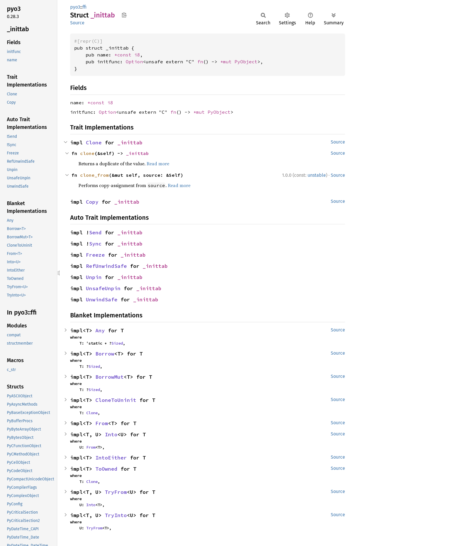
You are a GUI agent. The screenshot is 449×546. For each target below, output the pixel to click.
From (101, 423)
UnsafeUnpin (103, 288)
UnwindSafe (101, 299)
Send (95, 232)
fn (200, 61)
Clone (94, 142)
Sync (95, 243)
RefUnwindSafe (106, 266)
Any (100, 330)
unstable (317, 175)
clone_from (94, 175)
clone (87, 153)
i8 (137, 55)
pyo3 (75, 7)
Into (111, 434)
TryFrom (116, 492)
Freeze (95, 255)
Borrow (104, 353)
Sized (117, 343)
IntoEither (111, 457)
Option (134, 61)
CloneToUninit (115, 400)
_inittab (130, 142)
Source (77, 22)
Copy (92, 202)
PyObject (246, 61)
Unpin (94, 277)
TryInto (116, 515)
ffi (84, 7)
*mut (227, 61)
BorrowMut (109, 377)
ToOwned (106, 469)
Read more (158, 163)
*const (124, 55)
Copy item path (124, 15)
